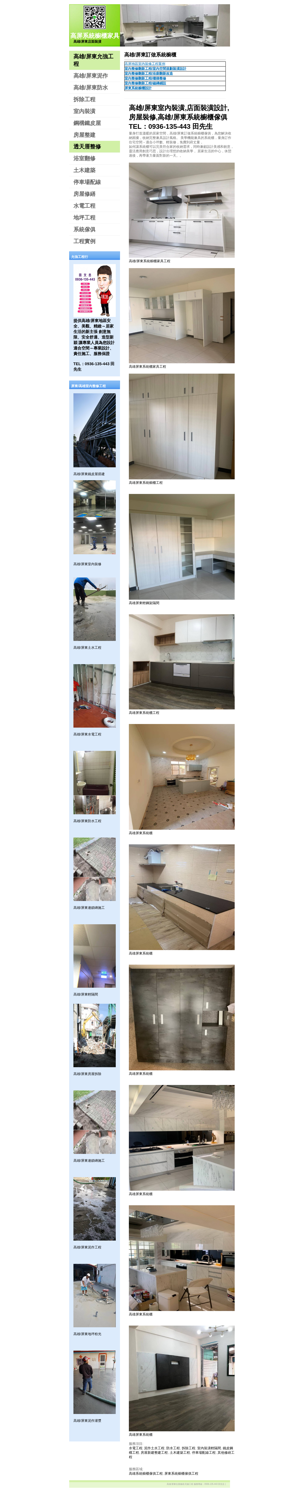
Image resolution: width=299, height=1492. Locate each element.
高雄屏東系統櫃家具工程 (147, 366)
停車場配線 (87, 182)
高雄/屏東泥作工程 (87, 1247)
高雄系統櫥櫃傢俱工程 (146, 1473)
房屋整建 (84, 135)
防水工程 (173, 1448)
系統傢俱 (84, 229)
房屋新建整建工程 (154, 1452)
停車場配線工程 (204, 1452)
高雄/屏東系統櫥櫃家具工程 (149, 261)
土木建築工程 (180, 1452)
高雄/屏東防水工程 (87, 821)
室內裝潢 (84, 111)
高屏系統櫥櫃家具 (94, 35)
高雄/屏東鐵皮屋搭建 (89, 474)
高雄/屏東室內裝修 (87, 564)
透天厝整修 (87, 146)
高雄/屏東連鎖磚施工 (89, 907)
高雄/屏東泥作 (90, 76)
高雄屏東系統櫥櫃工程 (146, 482)
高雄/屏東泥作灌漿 (87, 1420)
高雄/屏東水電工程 (87, 734)
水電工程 (84, 206)
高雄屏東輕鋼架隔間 (144, 603)
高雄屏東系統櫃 (141, 833)
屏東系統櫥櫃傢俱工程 (181, 1473)
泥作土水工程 (154, 1448)
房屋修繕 (84, 194)
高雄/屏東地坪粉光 (87, 1334)
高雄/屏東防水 (90, 87)
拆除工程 (84, 99)
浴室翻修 (84, 158)
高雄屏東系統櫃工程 (144, 712)
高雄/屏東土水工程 (87, 647)
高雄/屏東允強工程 (93, 60)
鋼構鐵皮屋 (87, 123)
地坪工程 (84, 217)
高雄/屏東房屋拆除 (87, 1074)
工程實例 (84, 241)
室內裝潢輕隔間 (209, 1448)
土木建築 (84, 170)
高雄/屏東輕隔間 (85, 994)
